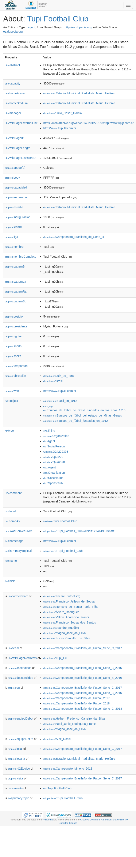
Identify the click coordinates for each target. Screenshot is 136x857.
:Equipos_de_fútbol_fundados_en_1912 (75, 420)
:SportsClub (53, 483)
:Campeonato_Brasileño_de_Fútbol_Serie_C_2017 (82, 648)
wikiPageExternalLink (21, 123)
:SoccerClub (53, 478)
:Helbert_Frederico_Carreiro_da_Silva (74, 718)
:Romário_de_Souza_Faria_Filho (70, 606)
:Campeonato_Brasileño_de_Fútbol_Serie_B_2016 (82, 677)
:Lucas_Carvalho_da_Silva (66, 638)
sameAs (12, 521)
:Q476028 (54, 462)
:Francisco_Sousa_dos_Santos (69, 622)
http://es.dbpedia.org (78, 27)
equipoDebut (20, 718)
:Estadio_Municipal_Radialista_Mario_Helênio (79, 93)
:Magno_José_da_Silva (64, 633)
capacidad (16, 187)
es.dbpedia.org (13, 31)
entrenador (16, 197)
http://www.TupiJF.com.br (59, 128)
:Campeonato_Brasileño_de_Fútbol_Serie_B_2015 (82, 668)
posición (14, 316)
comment (13, 493)
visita (15, 778)
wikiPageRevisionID (20, 158)
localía (16, 758)
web (12, 391)
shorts (13, 346)
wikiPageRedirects (22, 658)
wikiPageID (14, 138)
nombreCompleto (20, 256)
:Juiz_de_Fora (58, 375)
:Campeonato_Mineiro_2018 (67, 768)
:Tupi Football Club (60, 521)
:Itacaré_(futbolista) (61, 596)
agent (31, 27)
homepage (14, 541)
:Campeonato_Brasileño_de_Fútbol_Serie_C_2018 (82, 708)
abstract (12, 65)
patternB (15, 266)
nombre (14, 246)
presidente (16, 326)
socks (13, 356)
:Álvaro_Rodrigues (61, 612)
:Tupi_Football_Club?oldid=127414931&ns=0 (79, 531)
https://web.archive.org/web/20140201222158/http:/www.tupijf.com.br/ (89, 123)
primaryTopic (18, 798)
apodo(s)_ (16, 167)
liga (11, 237)
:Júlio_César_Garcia (62, 113)
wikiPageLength (17, 148)
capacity (12, 83)
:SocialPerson (54, 446)
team (13, 648)
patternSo (15, 301)
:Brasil (53, 381)
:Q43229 (53, 457)
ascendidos (19, 668)
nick (10, 581)
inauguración (17, 217)
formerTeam (18, 596)
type (9, 430)
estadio (14, 207)
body (12, 177)
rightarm (14, 336)
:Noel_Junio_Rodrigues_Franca (70, 723)
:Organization (56, 436)
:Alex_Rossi (57, 739)
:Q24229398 (55, 451)
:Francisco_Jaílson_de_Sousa (69, 601)
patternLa (15, 281)
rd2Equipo (19, 768)
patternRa (16, 291)
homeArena (15, 93)
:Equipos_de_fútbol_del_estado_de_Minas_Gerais (82, 415)
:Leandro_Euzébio (61, 627)
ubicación (15, 375)
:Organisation (54, 472)
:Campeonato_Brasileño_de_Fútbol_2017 (76, 698)
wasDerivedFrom (18, 531)
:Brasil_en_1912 (60, 400)
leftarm (14, 227)
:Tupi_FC (55, 658)
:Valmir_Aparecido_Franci (66, 617)
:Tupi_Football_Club (63, 550)
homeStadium (16, 103)
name (11, 560)
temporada (16, 366)
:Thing (49, 430)
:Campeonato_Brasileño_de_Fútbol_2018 (76, 703)
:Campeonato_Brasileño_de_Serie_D (73, 237)
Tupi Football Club (57, 19)
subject (11, 400)
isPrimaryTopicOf (18, 550)
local (15, 748)
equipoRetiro (20, 739)
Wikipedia (47, 819)
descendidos (20, 677)
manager (13, 113)
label (10, 511)
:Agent (49, 441)
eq (14, 687)
